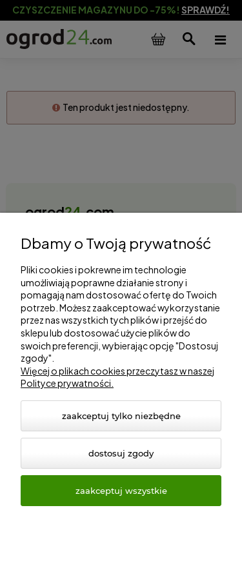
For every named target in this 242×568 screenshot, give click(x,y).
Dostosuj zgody (121, 453)
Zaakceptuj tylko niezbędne (121, 416)
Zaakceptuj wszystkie (121, 490)
